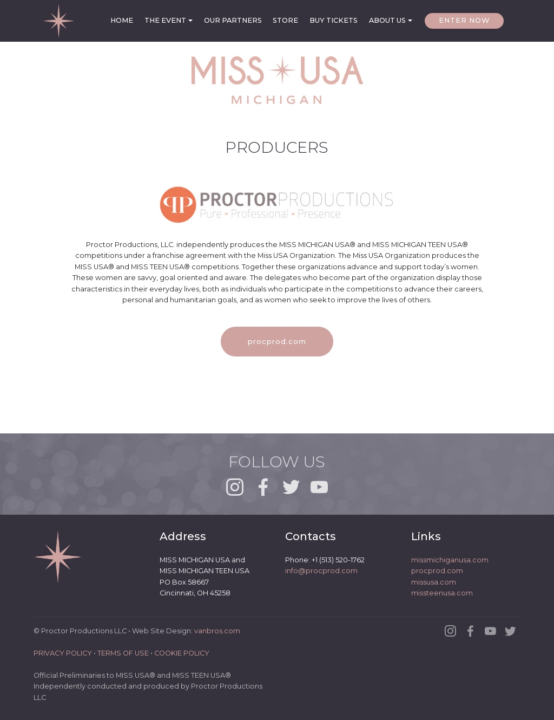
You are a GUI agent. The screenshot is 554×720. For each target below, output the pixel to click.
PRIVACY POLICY (63, 653)
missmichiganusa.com (450, 560)
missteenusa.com (442, 593)
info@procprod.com (321, 571)
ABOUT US (387, 20)
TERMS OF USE (123, 653)
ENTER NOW (464, 20)
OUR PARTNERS (233, 20)
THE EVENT (165, 20)
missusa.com (433, 582)
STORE (285, 20)
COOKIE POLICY (181, 653)
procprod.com (277, 342)
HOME (121, 20)
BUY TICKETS (333, 20)
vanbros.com (217, 631)
